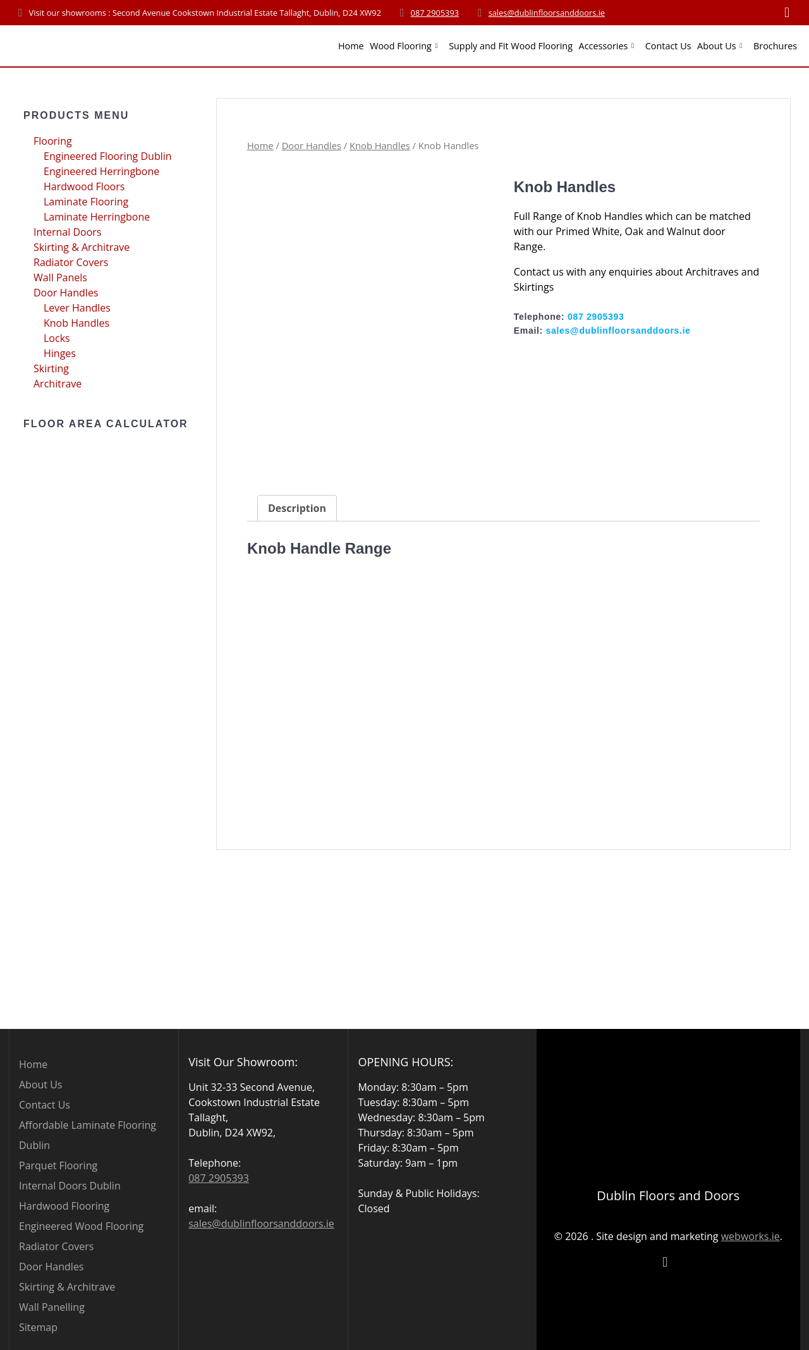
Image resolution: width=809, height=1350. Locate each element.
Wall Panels (60, 277)
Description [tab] (297, 542)
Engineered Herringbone (101, 171)
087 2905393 (435, 12)
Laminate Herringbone (97, 217)
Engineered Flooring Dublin (108, 156)
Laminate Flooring (86, 202)
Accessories (603, 46)
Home (351, 46)
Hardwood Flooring (64, 1206)
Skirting (51, 368)
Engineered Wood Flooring (81, 1226)
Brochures (775, 46)
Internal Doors (67, 232)
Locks (57, 338)
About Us (716, 46)
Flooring (52, 141)
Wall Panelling (52, 1307)
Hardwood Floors (84, 186)
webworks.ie (750, 1236)
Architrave (57, 384)
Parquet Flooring (58, 1165)
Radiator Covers (70, 262)
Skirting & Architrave (81, 247)
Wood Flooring (401, 46)
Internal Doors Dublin (70, 1186)
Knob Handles (76, 323)
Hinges (60, 353)
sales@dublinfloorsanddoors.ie (547, 12)
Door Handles (66, 293)
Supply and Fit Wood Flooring (511, 46)
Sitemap (38, 1327)
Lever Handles (77, 308)
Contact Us (668, 46)
